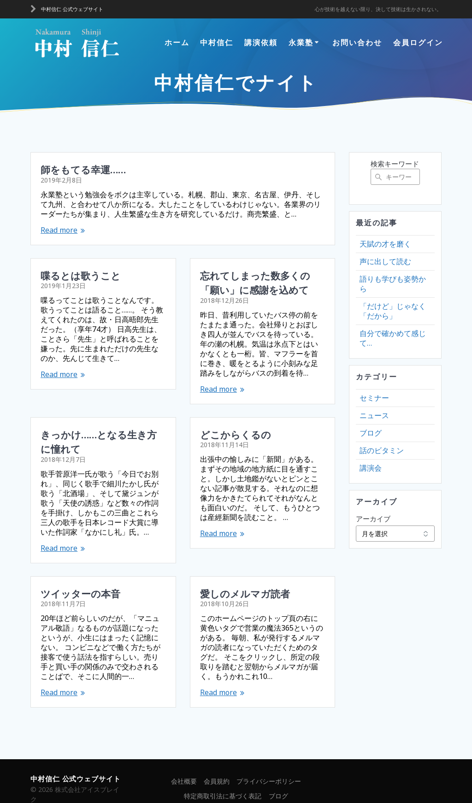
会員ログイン (418, 42)
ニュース (374, 415)
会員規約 (217, 766)
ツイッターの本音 (80, 578)
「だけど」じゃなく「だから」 (393, 311)
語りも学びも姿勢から (393, 284)
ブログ (371, 433)
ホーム (177, 42)
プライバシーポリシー (268, 766)
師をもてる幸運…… (83, 169)
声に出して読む (385, 261)
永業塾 (301, 42)
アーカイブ (373, 518)
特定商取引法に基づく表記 (222, 781)
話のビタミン (382, 450)
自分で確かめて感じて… (393, 338)
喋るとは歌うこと (81, 275)
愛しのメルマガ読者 (245, 578)
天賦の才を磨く (385, 244)
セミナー (374, 398)
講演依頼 (260, 42)
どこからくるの (235, 434)
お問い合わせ (357, 42)
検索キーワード (395, 163)
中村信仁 (216, 42)
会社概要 (184, 766)
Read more (59, 230)
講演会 (371, 468)
